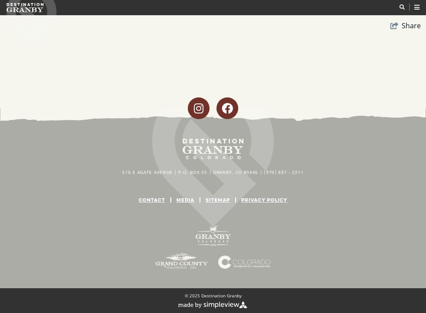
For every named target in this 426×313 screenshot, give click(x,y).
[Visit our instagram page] (199, 108)
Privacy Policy (264, 199)
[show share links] (405, 26)
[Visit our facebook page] (227, 108)
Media (185, 199)
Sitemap (218, 199)
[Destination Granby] (25, 7)
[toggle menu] (409, 7)
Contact (152, 199)
